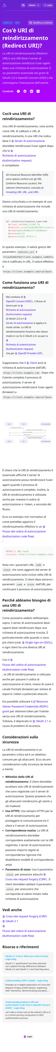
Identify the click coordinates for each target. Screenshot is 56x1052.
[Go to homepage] (4, 5)
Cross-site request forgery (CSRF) (26, 880)
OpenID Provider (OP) (30, 354)
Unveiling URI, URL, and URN (22, 192)
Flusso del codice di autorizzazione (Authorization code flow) (24, 534)
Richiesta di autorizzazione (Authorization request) (19, 158)
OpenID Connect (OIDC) (19, 302)
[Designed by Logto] (48, 5)
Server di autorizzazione (30, 141)
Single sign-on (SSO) (37, 643)
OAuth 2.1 (42, 722)
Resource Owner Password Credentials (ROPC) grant (25, 707)
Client (33, 363)
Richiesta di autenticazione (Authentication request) (21, 347)
